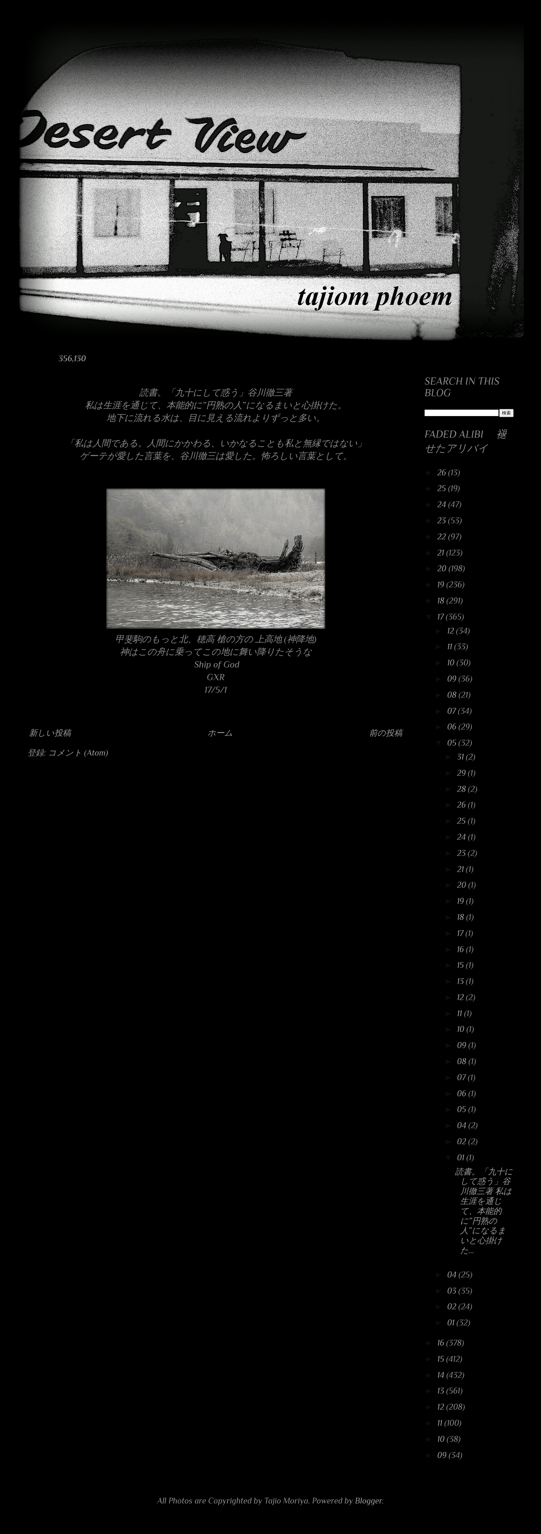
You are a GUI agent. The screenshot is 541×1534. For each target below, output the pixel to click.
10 (451, 662)
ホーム (220, 732)
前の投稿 (385, 732)
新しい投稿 (50, 732)
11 (450, 646)
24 (442, 504)
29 (462, 772)
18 (441, 600)
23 (442, 520)
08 (452, 694)
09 (452, 678)
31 (461, 756)
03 (452, 1290)
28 (462, 789)
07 (452, 710)
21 (441, 552)
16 (461, 949)
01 (461, 1157)
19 (441, 584)
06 (452, 726)
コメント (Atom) (78, 752)
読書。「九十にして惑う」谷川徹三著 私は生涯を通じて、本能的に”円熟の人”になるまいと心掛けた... (484, 1211)
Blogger (368, 1500)
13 (461, 981)
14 (441, 1375)
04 (462, 1125)
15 (461, 965)
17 (441, 616)
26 (442, 472)
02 (462, 1141)
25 (442, 488)
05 (452, 742)
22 (442, 536)
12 (451, 630)
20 (443, 568)
